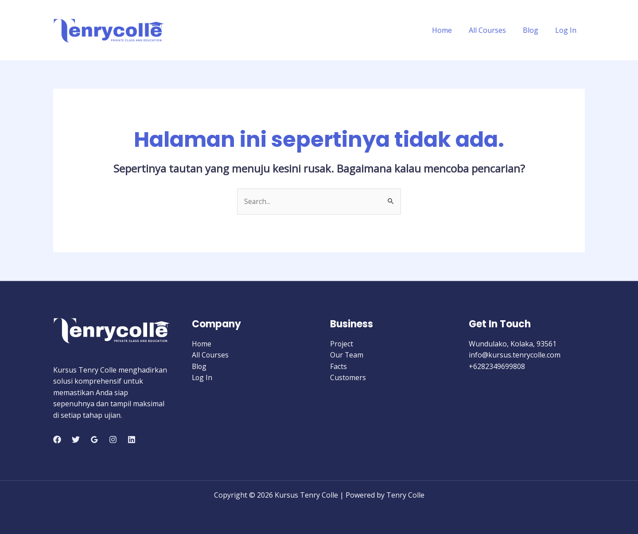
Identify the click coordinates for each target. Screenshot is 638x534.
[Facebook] (57, 440)
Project (342, 344)
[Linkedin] (132, 440)
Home (451, 30)
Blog (534, 30)
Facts (338, 366)
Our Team (347, 355)
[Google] (94, 440)
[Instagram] (113, 440)
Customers (348, 378)
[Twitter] (76, 440)
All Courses (494, 30)
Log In (567, 30)
